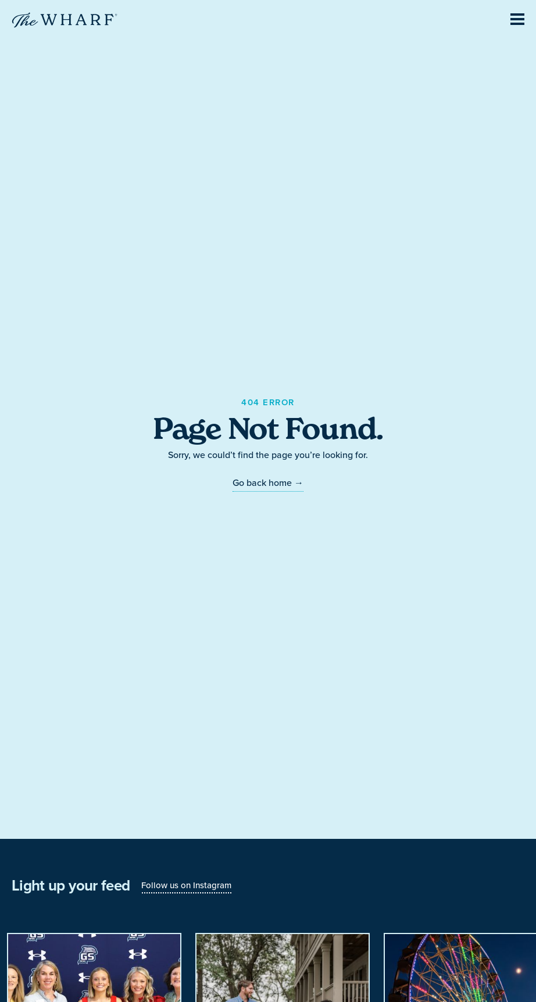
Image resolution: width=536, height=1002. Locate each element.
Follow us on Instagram (186, 885)
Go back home (268, 482)
